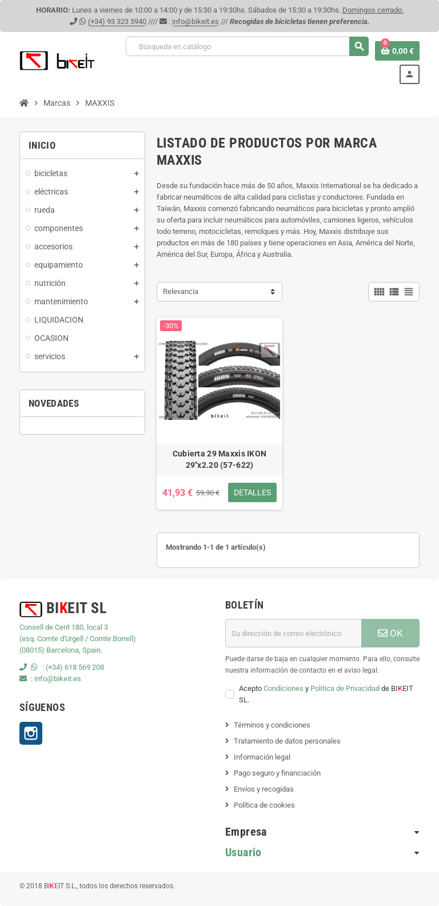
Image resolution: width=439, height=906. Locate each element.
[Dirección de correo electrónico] (293, 633)
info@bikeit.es (195, 21)
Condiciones (284, 688)
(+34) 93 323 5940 (117, 21)
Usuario (243, 852)
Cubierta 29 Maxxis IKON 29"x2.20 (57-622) (219, 459)
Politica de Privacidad (345, 688)
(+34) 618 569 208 (75, 667)
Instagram (30, 733)
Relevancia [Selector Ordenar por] (180, 291)
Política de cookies (264, 805)
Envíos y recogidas (264, 789)
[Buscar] (247, 46)
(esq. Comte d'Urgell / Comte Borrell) (77, 638)
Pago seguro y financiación (277, 773)
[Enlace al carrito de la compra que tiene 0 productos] (397, 51)
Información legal (262, 757)
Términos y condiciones (272, 725)
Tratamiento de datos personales (287, 741)
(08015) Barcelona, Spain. (60, 650)
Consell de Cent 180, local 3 (63, 627)
